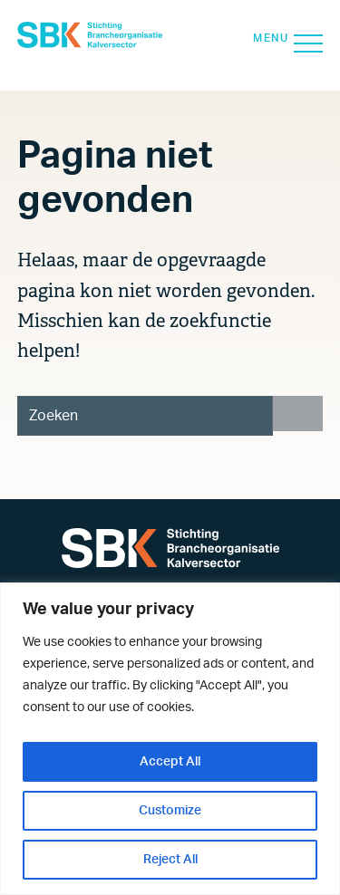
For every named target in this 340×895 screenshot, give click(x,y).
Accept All (170, 761)
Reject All (170, 859)
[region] (170, 738)
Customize (170, 810)
